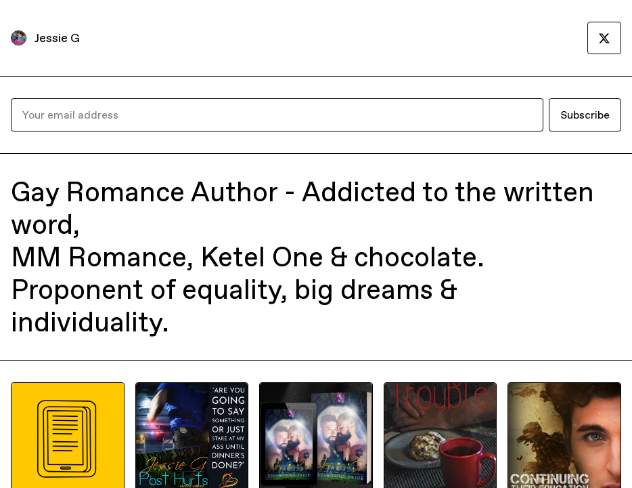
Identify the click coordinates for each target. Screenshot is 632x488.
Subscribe (585, 114)
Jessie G (57, 37)
